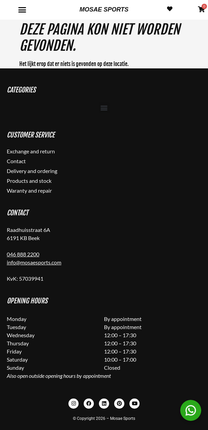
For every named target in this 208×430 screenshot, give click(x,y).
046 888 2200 (23, 254)
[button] (22, 9)
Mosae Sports (104, 9)
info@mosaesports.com (34, 262)
